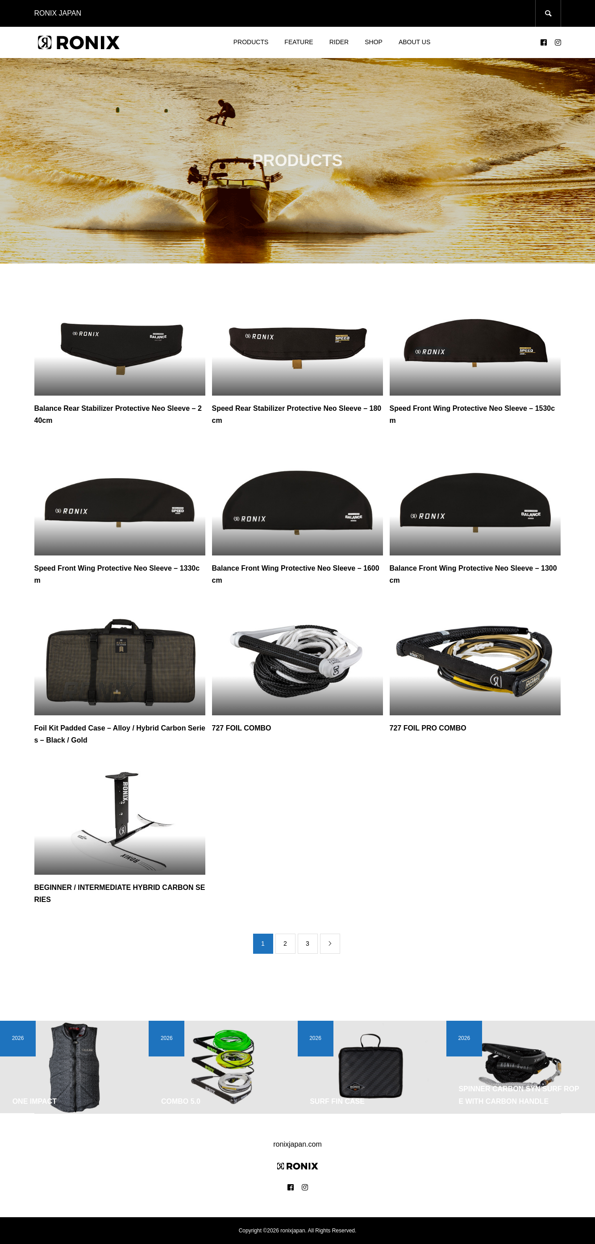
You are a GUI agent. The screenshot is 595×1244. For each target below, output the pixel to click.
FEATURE (298, 42)
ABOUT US (414, 42)
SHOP (374, 42)
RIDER (339, 42)
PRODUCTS (251, 42)
